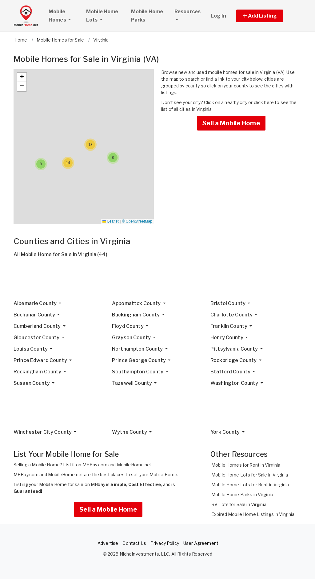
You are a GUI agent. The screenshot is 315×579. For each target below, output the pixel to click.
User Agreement (200, 543)
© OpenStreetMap (137, 221)
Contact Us (134, 543)
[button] (266, 15)
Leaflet (110, 221)
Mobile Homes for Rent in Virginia (246, 465)
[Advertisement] (157, 281)
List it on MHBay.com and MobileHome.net (107, 464)
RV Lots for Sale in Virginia (238, 504)
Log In (218, 16)
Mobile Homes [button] (65, 16)
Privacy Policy (164, 543)
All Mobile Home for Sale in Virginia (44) (60, 254)
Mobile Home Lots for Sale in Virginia (249, 474)
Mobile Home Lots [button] (102, 16)
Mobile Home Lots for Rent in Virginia (250, 484)
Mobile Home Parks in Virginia (242, 494)
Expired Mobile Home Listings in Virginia (253, 514)
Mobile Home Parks (147, 16)
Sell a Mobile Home (231, 123)
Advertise (108, 543)
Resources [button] (187, 11)
